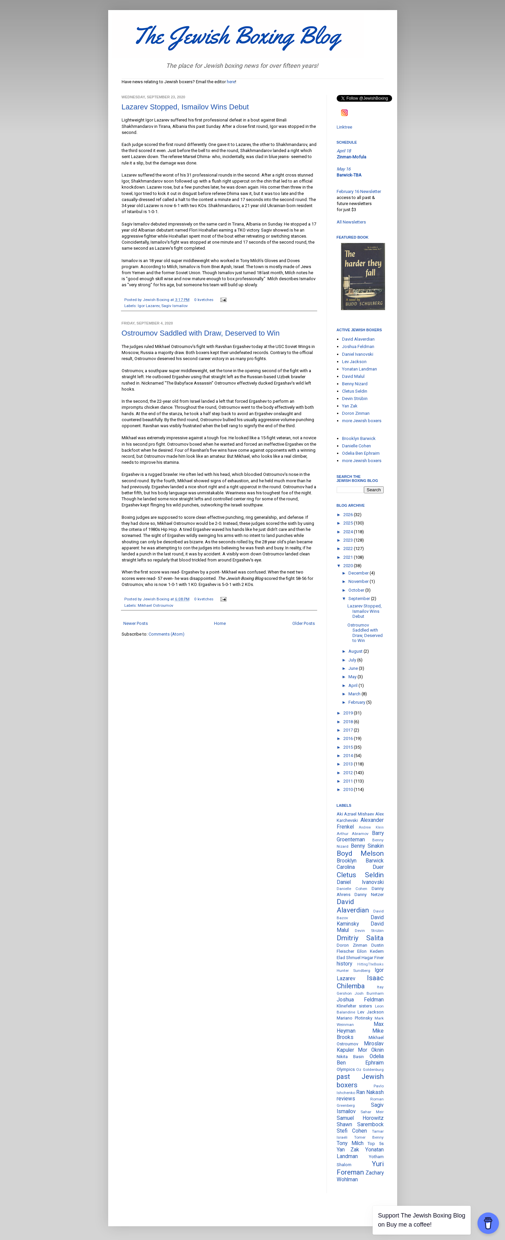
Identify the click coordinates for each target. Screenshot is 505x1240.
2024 (348, 531)
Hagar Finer (373, 957)
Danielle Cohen (356, 445)
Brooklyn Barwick (359, 438)
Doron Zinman (356, 413)
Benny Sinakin (367, 846)
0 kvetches (203, 299)
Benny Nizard (355, 383)
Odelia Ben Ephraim (361, 453)
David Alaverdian (358, 339)
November (359, 581)
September (359, 598)
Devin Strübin (355, 398)
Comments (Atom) (166, 634)
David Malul (353, 376)
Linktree (344, 127)
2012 (348, 772)
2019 (348, 712)
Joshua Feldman (358, 346)
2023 (348, 540)
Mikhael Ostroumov (155, 605)
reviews (346, 1099)
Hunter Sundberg (353, 970)
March (355, 693)
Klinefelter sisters (354, 1005)
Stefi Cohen (352, 1131)
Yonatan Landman (359, 368)
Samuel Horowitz (360, 1118)
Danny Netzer (369, 894)
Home (220, 623)
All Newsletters (351, 222)
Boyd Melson (360, 853)
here (231, 81)
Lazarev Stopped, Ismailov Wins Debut (185, 107)
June (353, 668)
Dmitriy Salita (360, 938)
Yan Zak (349, 405)
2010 (348, 789)
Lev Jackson (354, 361)
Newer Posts (135, 623)
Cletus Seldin (354, 391)
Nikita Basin (350, 1056)
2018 (348, 721)
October (356, 590)
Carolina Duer (360, 867)
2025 (348, 523)
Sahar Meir (372, 1111)
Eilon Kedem (370, 951)
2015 (348, 747)
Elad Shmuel (349, 957)
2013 (348, 763)
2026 (348, 514)
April (353, 685)
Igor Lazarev (149, 305)
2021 (348, 557)
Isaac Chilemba (360, 982)
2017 (348, 730)
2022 (348, 548)
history (344, 964)
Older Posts (303, 623)
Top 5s (375, 1143)
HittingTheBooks (370, 964)
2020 (348, 565)
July (352, 659)
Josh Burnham (369, 993)
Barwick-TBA (349, 175)
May (352, 676)
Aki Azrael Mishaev (355, 813)
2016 (348, 738)
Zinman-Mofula (351, 156)
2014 (348, 755)
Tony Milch (350, 1143)
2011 (348, 781)
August (356, 651)
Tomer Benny (369, 1137)
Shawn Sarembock (360, 1125)
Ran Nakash (370, 1092)
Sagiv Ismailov (174, 305)
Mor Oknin (371, 1050)
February (357, 702)
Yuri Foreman (360, 1168)
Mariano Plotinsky (354, 1018)
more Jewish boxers (361, 420)
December (359, 573)
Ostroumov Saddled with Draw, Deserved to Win (201, 333)
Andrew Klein (371, 827)
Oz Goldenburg (370, 1069)
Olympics (346, 1069)
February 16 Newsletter (359, 191)
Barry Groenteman (360, 836)
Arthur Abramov (353, 833)
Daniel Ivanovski (357, 354)
